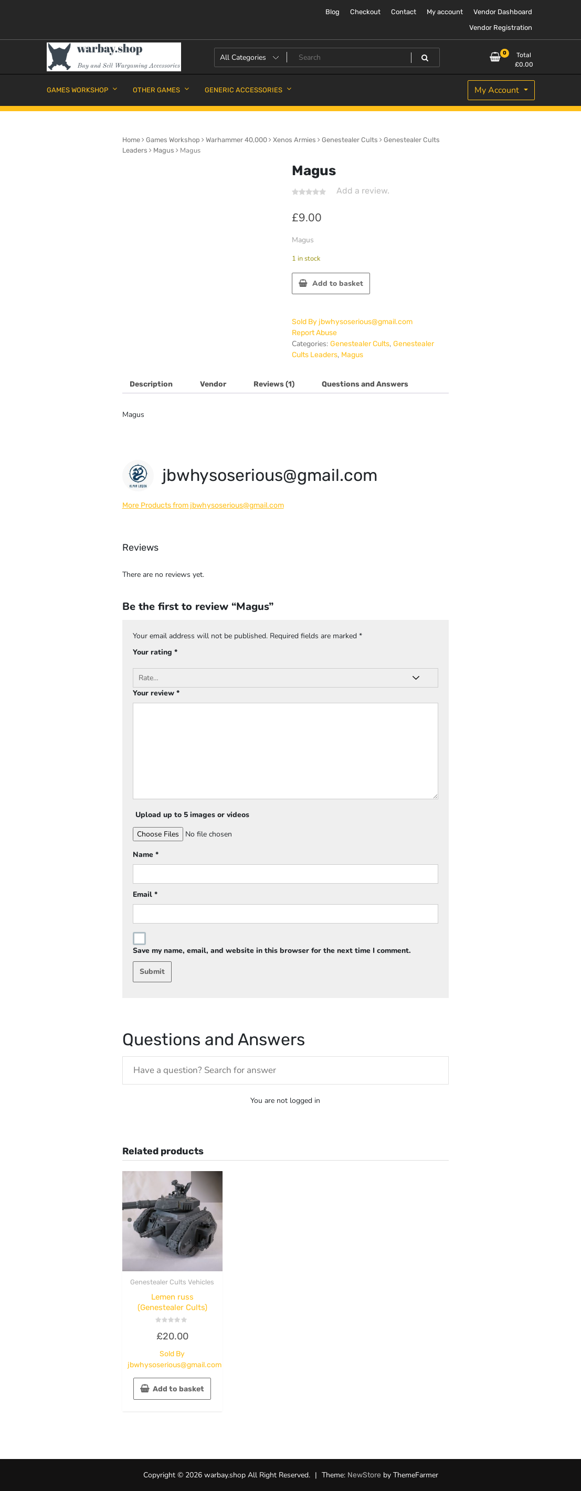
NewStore (364, 1475)
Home (131, 140)
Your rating (155, 652)
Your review (156, 693)
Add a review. (362, 191)
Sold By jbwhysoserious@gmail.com (352, 321)
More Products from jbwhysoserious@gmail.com (203, 505)
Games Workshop (173, 140)
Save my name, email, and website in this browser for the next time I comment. (272, 951)
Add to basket (337, 283)
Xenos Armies (294, 140)
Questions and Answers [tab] (365, 384)
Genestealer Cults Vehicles (172, 1282)
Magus (163, 150)
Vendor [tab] (213, 384)
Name (146, 855)
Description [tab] (151, 384)
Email (145, 894)
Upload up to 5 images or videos (192, 815)
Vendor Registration (500, 27)
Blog (332, 12)
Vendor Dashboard (502, 12)
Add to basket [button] (178, 1389)
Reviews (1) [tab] (273, 384)
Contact (403, 12)
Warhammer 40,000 (236, 140)
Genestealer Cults (350, 140)
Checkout (365, 12)
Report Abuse (314, 332)
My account (445, 12)
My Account (497, 90)
